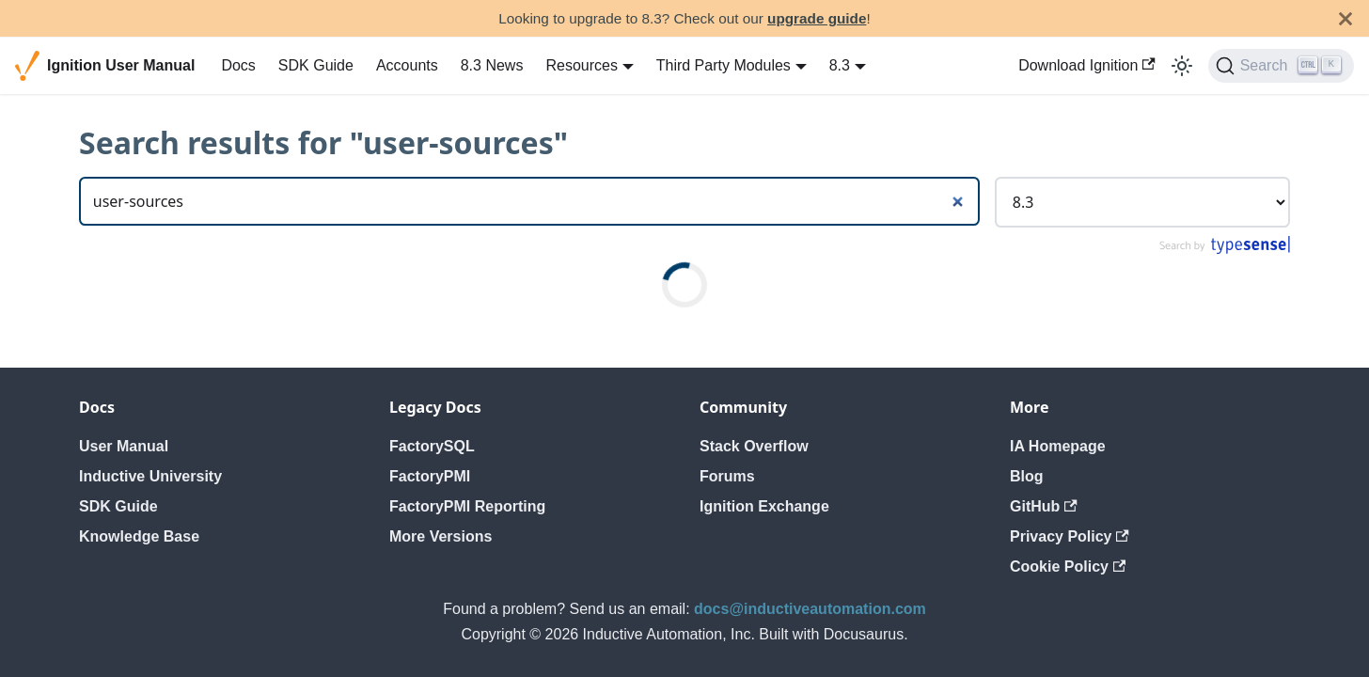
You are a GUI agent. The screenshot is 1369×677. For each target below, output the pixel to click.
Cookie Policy (1067, 567)
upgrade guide (816, 18)
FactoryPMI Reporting (467, 506)
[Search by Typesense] (1223, 250)
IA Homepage (1058, 446)
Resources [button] (581, 65)
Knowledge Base (139, 536)
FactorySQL (432, 446)
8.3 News (492, 65)
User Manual (123, 446)
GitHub (1044, 506)
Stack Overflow (754, 446)
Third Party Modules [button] (723, 65)
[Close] (1345, 18)
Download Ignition (1087, 65)
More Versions (440, 536)
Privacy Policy (1069, 536)
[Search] (1281, 66)
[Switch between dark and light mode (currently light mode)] (1182, 66)
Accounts (407, 65)
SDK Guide (316, 65)
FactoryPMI (429, 476)
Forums (727, 476)
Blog (1027, 476)
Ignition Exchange (764, 506)
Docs (238, 65)
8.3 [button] (839, 65)
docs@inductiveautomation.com (810, 609)
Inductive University (150, 476)
